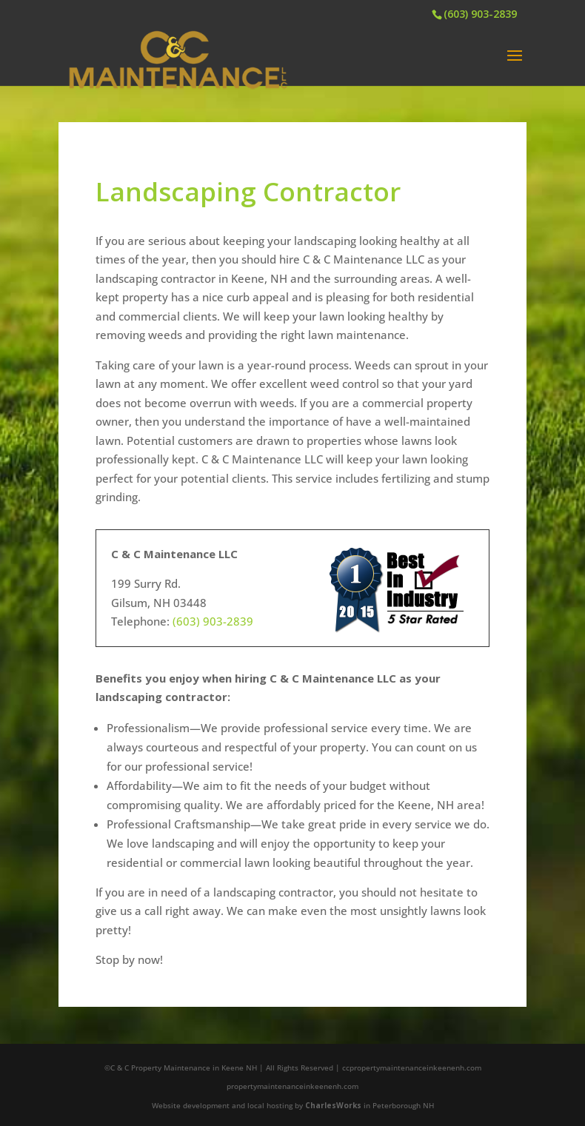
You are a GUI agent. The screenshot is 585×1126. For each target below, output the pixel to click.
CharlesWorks (333, 1105)
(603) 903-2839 (480, 14)
